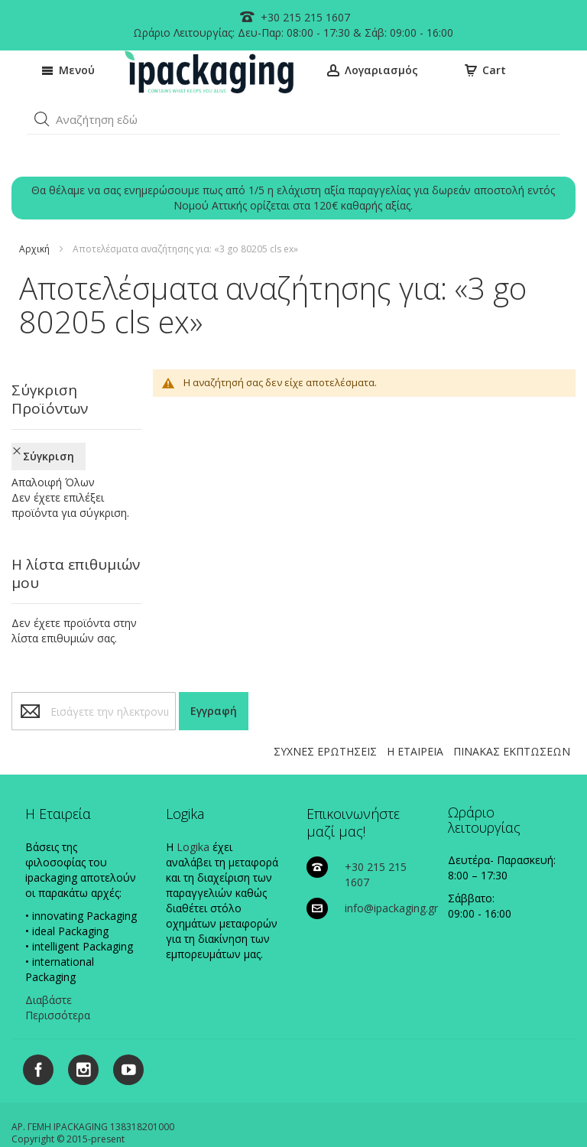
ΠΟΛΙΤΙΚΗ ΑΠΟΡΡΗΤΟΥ (229, 1112)
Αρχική (34, 248)
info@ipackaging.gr (391, 859)
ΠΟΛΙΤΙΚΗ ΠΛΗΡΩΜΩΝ (338, 1112)
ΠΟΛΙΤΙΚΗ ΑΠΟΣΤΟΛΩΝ (448, 1112)
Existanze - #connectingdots (313, 1140)
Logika (193, 798)
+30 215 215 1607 (304, 17)
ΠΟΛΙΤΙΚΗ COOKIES (128, 1112)
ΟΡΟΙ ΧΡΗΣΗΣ (540, 1112)
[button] (42, 119)
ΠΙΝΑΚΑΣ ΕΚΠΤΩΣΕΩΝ (511, 702)
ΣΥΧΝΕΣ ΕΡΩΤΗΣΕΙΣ (325, 702)
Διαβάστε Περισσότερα (57, 958)
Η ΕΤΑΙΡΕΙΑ (415, 702)
